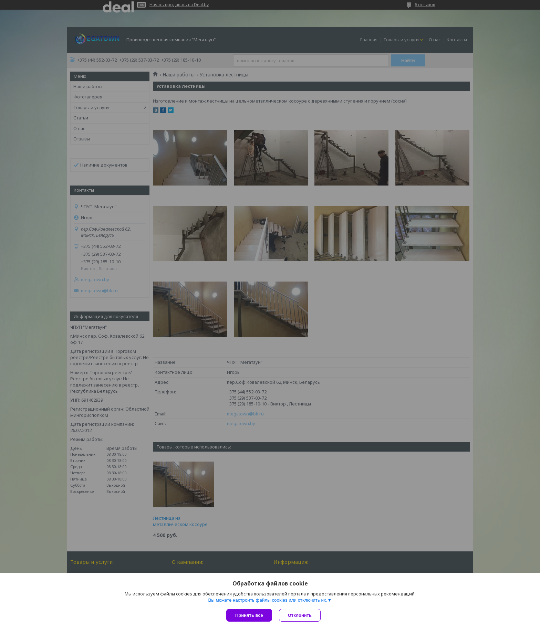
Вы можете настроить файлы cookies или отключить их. (267, 600)
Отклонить (300, 615)
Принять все (249, 615)
